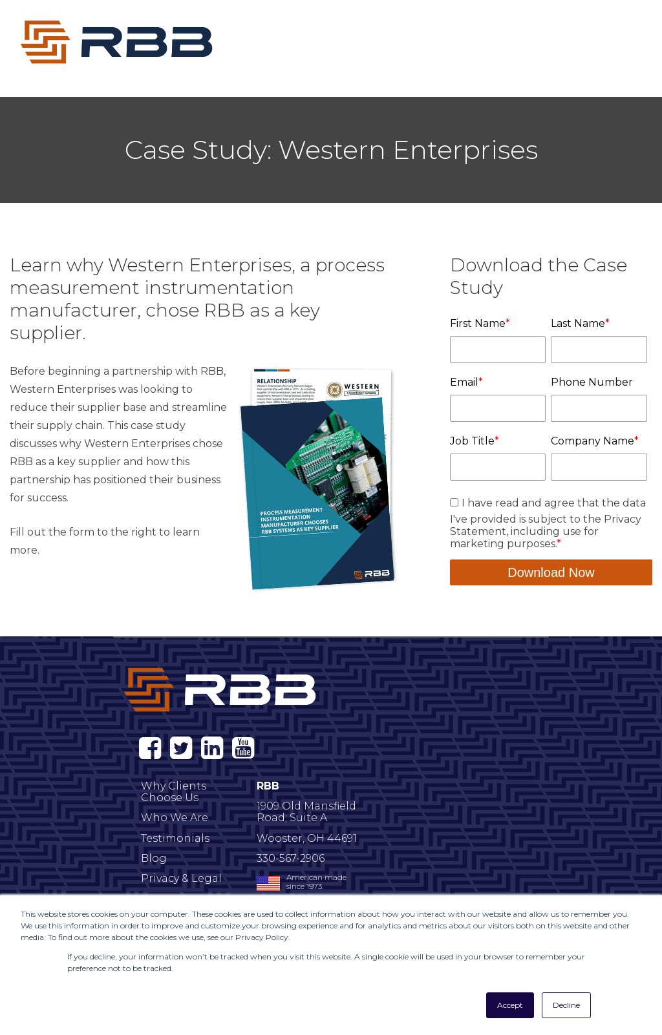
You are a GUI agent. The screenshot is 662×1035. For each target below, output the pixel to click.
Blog (154, 858)
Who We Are (174, 817)
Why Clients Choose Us (173, 792)
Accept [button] (510, 1005)
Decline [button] (566, 1005)
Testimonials (175, 838)
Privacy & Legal (181, 878)
